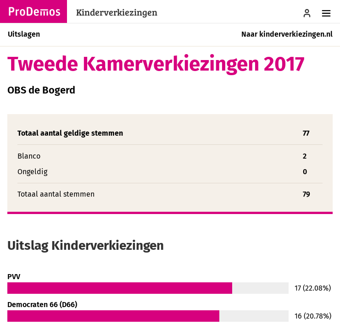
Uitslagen (24, 34)
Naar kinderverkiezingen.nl (287, 34)
